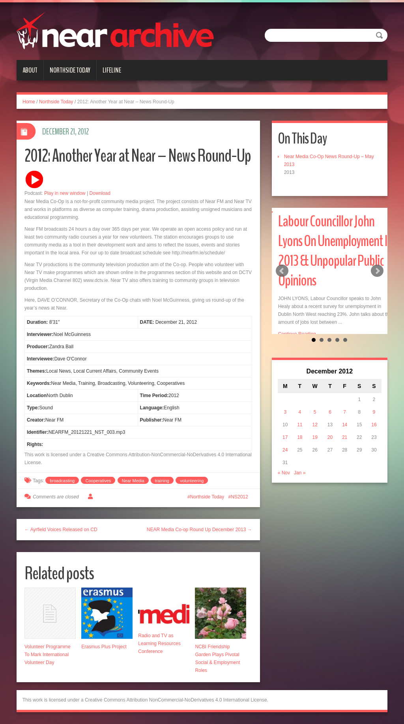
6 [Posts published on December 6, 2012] (330, 432)
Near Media (133, 480)
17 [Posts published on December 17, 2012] (285, 457)
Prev (282, 280)
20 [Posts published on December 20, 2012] (330, 457)
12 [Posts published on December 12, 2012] (314, 444)
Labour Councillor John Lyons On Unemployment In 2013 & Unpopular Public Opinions (335, 251)
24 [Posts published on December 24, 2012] (285, 469)
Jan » (299, 492)
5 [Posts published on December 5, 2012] (315, 432)
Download (100, 193)
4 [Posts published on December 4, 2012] (300, 432)
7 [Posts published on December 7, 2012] (344, 432)
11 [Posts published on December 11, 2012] (299, 444)
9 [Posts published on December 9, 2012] (374, 432)
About (29, 70)
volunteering (192, 480)
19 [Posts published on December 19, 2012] (314, 457)
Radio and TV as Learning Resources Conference (159, 643)
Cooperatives (98, 480)
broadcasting (62, 480)
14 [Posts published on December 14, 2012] (344, 444)
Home (28, 101)
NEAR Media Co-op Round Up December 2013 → (199, 529)
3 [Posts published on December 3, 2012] (285, 432)
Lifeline (112, 70)
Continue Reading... (299, 334)
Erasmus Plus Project (104, 646)
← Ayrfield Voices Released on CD (60, 529)
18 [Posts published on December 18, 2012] (299, 457)
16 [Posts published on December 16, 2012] (373, 444)
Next (377, 280)
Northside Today (70, 70)
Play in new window (65, 193)
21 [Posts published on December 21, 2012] (344, 457)
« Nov (284, 492)
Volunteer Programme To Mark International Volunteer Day (47, 654)
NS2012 (239, 497)
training (162, 480)
